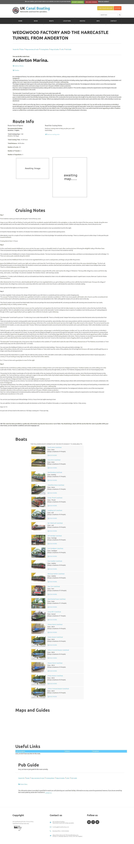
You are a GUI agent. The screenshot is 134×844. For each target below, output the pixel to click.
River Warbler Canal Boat (108, 561)
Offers (117, 8)
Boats (51, 21)
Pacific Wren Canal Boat (108, 447)
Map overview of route (32, 49)
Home (20, 21)
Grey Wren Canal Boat (107, 460)
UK (35, 8)
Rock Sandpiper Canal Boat (109, 548)
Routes (82, 21)
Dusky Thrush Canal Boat (108, 497)
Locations (67, 21)
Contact (113, 21)
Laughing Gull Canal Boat (108, 510)
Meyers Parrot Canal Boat (108, 624)
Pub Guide (68, 49)
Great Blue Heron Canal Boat (109, 485)
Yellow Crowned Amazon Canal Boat (111, 650)
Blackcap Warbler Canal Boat (109, 574)
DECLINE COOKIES (91, 2)
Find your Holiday (105, 8)
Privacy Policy (30, 842)
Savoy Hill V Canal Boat (107, 612)
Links (62, 49)
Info (98, 21)
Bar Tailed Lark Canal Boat (108, 523)
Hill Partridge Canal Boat (108, 536)
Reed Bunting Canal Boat (108, 472)
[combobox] (109, 15)
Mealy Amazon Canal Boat (108, 637)
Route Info (16, 49)
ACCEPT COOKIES (77, 2)
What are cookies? (103, 1)
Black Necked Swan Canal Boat (110, 599)
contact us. (48, 792)
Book (36, 21)
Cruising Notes (44, 49)
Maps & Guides (54, 49)
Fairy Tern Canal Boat (107, 586)
